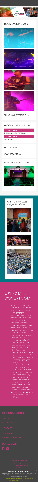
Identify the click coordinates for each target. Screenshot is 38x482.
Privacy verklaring (21, 463)
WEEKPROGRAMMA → (13, 154)
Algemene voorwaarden (22, 465)
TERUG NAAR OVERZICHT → (16, 115)
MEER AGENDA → (12, 148)
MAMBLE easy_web (22, 468)
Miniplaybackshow (10, 139)
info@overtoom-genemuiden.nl (12, 437)
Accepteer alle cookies (14, 478)
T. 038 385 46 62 (7, 433)
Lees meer (25, 480)
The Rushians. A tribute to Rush (15, 133)
